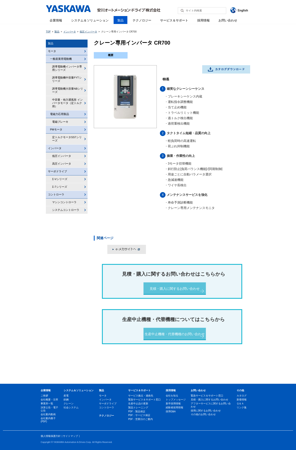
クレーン (69, 403)
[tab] (111, 55)
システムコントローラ (65, 209)
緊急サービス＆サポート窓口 (144, 399)
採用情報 (203, 20)
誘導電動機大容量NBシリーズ (67, 90)
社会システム (71, 407)
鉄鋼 (66, 399)
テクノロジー (142, 20)
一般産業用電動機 (61, 58)
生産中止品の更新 (138, 403)
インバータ (69, 31)
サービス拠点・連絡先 (140, 395)
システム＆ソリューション (90, 20)
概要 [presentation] (110, 55)
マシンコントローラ (64, 202)
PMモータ (56, 129)
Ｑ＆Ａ (240, 403)
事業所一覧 (47, 403)
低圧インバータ (88, 31)
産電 (66, 395)
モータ (52, 51)
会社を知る (172, 395)
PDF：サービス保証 (139, 415)
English (243, 10)
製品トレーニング (138, 407)
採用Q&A (171, 411)
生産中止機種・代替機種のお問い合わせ (175, 334)
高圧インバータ (61, 163)
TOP (48, 31)
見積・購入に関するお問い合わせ (175, 289)
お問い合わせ (227, 20)
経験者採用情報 (174, 407)
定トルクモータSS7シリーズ (67, 139)
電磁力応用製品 (59, 114)
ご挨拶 (44, 395)
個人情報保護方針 (51, 436)
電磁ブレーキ (60, 121)
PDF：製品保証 (136, 411)
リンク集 (242, 407)
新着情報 (242, 399)
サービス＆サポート (174, 20)
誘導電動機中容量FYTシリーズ (67, 79)
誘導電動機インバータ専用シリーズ (67, 68)
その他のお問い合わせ (203, 414)
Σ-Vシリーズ (59, 179)
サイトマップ (70, 436)
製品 (120, 20)
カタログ (242, 395)
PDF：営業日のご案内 (140, 419)
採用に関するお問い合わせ (206, 410)
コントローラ (56, 194)
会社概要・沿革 (49, 399)
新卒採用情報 (173, 403)
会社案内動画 (48, 414)
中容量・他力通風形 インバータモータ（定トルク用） (67, 103)
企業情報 (56, 20)
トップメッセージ (176, 399)
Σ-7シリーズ (59, 186)
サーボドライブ (57, 171)
